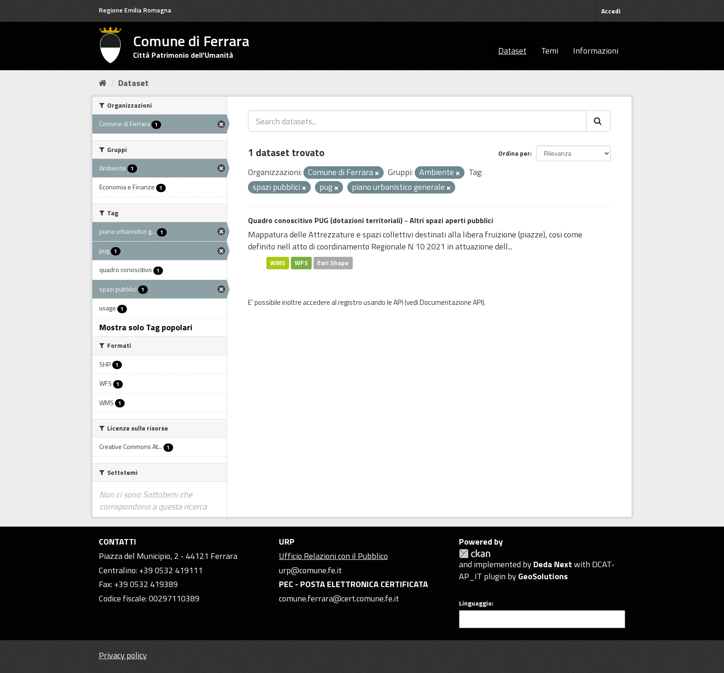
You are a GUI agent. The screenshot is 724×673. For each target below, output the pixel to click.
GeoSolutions (543, 576)
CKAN (474, 553)
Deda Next (552, 564)
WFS (301, 262)
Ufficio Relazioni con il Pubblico (333, 556)
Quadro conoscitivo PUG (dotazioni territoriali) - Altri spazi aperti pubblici (370, 220)
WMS (277, 262)
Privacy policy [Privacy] (123, 655)
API (398, 302)
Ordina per (514, 153)
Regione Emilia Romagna (135, 10)
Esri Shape (333, 262)
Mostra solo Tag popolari (146, 327)
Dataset (512, 50)
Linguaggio (475, 603)
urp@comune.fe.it (310, 570)
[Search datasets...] (417, 121)
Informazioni (595, 50)
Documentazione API (451, 302)
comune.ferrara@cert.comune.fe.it (339, 598)
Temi (549, 50)
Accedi (611, 11)
